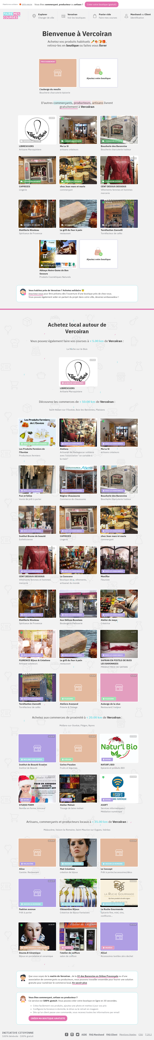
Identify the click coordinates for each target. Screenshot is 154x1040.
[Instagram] (72, 1034)
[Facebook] (66, 1034)
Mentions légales (127, 1034)
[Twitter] (77, 1034)
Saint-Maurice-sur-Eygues (89, 829)
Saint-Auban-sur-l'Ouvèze (62, 409)
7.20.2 (148, 1034)
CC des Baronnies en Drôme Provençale (97, 976)
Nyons (91, 725)
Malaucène (49, 829)
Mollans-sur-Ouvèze (69, 725)
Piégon (84, 725)
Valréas (106, 829)
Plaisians (100, 409)
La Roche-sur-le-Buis (77, 349)
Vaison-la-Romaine (65, 829)
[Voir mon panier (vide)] (104, 16)
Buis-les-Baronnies (85, 409)
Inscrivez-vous (36, 293)
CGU (141, 1034)
